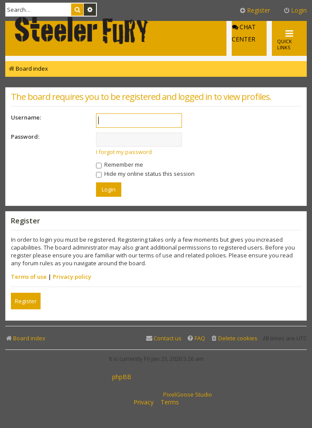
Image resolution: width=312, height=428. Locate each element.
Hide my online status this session (145, 174)
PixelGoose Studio (187, 394)
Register (26, 301)
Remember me (119, 164)
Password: (25, 136)
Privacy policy (72, 277)
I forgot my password (124, 152)
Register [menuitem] (254, 10)
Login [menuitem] (295, 10)
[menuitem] (233, 338)
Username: (26, 117)
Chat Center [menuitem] (244, 33)
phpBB (121, 377)
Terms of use (29, 277)
